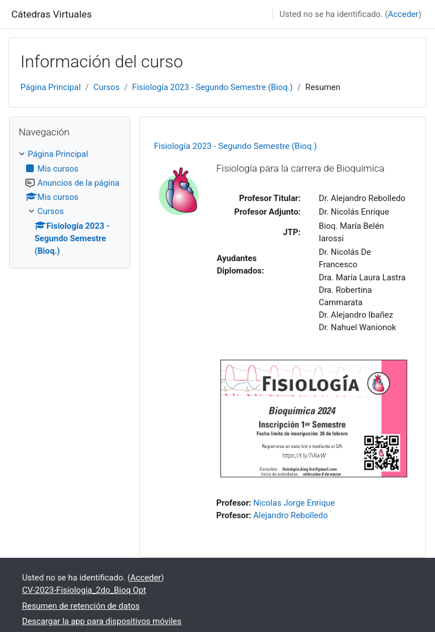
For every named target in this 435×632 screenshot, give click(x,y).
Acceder (403, 14)
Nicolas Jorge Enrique (294, 503)
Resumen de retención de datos (81, 606)
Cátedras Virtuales (51, 14)
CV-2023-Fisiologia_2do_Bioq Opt (84, 590)
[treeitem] (70, 202)
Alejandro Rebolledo (290, 515)
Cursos (106, 87)
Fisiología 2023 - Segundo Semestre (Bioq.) (212, 87)
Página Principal (50, 87)
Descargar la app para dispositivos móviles (101, 621)
